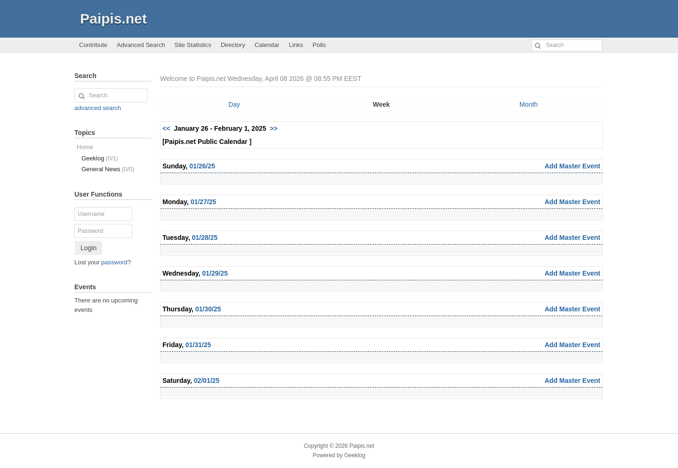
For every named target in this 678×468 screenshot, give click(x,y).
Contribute (93, 44)
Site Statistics (193, 44)
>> (273, 128)
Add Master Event (572, 166)
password (114, 262)
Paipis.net (113, 18)
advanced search (97, 107)
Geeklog (99, 158)
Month (528, 104)
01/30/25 (208, 309)
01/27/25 (204, 202)
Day (234, 104)
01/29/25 (215, 273)
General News (107, 169)
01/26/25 (202, 166)
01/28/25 (205, 237)
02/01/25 (207, 380)
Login (89, 248)
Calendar (267, 44)
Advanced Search (141, 44)
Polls (319, 44)
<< (166, 128)
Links (296, 44)
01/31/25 (198, 345)
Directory (233, 44)
